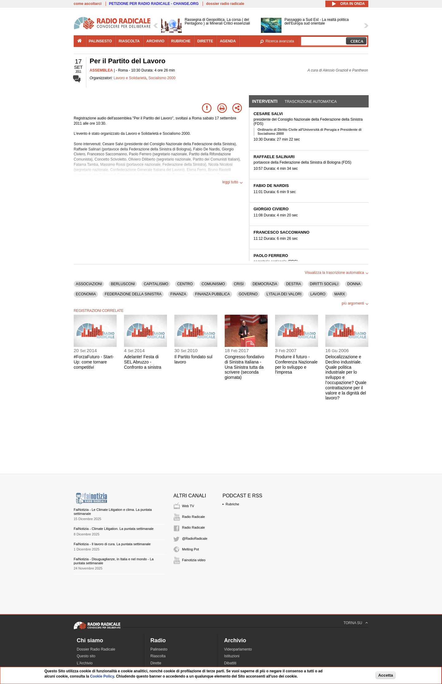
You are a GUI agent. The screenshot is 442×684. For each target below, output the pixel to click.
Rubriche (232, 504)
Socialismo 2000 (161, 78)
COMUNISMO (213, 284)
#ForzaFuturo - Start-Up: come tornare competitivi (94, 362)
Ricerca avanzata (280, 41)
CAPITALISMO (156, 284)
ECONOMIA (86, 294)
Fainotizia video (193, 560)
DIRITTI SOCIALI (324, 284)
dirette (205, 41)
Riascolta (157, 656)
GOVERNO (248, 294)
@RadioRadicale (194, 538)
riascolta (129, 41)
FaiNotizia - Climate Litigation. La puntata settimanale (113, 528)
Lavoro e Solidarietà (130, 78)
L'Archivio (85, 663)
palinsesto (100, 41)
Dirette (155, 663)
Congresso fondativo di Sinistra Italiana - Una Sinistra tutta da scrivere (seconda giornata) (244, 367)
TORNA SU (352, 623)
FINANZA (178, 294)
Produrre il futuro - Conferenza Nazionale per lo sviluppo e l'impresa (296, 364)
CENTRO (185, 284)
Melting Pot (190, 549)
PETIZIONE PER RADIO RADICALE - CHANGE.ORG (154, 4)
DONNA (353, 284)
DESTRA (293, 284)
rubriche (180, 41)
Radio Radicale (193, 517)
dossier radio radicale (225, 4)
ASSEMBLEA (101, 70)
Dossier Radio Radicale (96, 649)
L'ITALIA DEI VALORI (283, 294)
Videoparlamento (238, 649)
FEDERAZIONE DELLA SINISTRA (133, 294)
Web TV (188, 506)
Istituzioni (231, 656)
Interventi (264, 101)
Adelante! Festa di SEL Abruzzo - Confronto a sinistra (142, 362)
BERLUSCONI (123, 284)
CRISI (239, 284)
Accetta (385, 675)
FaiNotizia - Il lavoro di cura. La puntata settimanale (112, 544)
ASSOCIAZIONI (89, 284)
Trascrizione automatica (311, 101)
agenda (228, 41)
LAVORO (317, 294)
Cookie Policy (102, 676)
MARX (339, 294)
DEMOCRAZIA (265, 284)
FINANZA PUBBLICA (212, 294)
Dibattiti (230, 663)
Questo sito (86, 656)
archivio (155, 41)
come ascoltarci (88, 4)
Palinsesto (158, 649)
